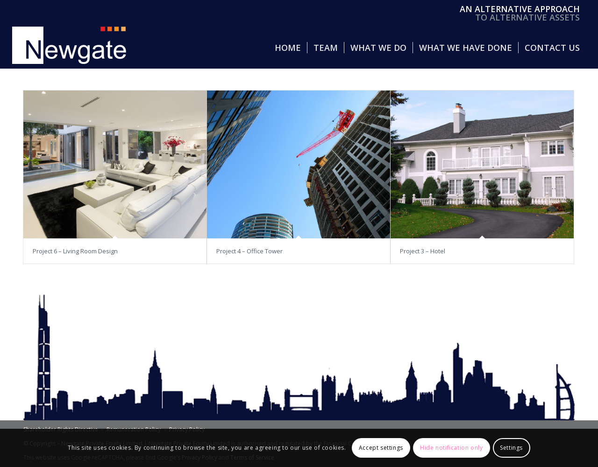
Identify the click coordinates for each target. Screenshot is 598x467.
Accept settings (381, 448)
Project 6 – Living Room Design (75, 251)
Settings (511, 448)
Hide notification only (451, 448)
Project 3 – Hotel (422, 251)
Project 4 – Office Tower (249, 251)
